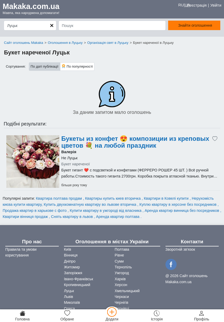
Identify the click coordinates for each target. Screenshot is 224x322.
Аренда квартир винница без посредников (182, 210)
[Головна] (22, 315)
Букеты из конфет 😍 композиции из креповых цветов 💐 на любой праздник (135, 142)
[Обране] (67, 315)
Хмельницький (127, 291)
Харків (120, 279)
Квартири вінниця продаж (26, 216)
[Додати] (111, 315)
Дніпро (69, 261)
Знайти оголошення (195, 25)
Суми (119, 261)
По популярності (77, 66)
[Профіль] (201, 315)
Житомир (72, 267)
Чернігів (121, 302)
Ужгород (122, 273)
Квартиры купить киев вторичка (113, 198)
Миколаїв (72, 302)
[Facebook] (171, 264)
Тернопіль (123, 267)
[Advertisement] (32, 161)
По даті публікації (45, 66)
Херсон (121, 285)
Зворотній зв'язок (180, 249)
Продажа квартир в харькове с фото (35, 210)
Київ (67, 249)
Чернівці (122, 308)
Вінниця (71, 255)
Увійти (215, 5)
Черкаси (122, 297)
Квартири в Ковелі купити (167, 198)
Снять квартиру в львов (72, 216)
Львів (68, 297)
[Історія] (157, 315)
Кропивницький (77, 285)
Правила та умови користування (21, 252)
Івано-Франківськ (78, 279)
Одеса (69, 308)
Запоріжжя (73, 273)
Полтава (122, 249)
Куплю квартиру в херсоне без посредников (179, 204)
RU (181, 5)
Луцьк (69, 291)
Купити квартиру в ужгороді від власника (106, 210)
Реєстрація (197, 5)
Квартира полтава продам (59, 198)
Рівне (119, 255)
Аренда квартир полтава (118, 216)
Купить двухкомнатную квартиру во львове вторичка (90, 204)
